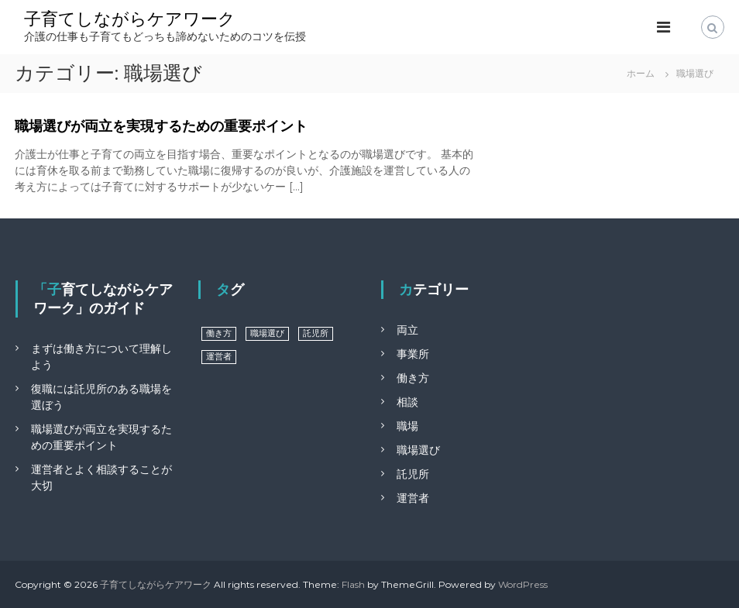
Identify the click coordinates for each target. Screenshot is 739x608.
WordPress (523, 584)
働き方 (413, 378)
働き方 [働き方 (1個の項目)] (219, 333)
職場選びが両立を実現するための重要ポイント (161, 126)
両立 (407, 330)
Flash (353, 584)
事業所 (413, 354)
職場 (407, 426)
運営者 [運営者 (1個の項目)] (219, 357)
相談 (407, 402)
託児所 (413, 474)
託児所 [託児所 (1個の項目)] (315, 333)
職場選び (418, 450)
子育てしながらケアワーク (129, 19)
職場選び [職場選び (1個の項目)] (267, 333)
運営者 (413, 498)
